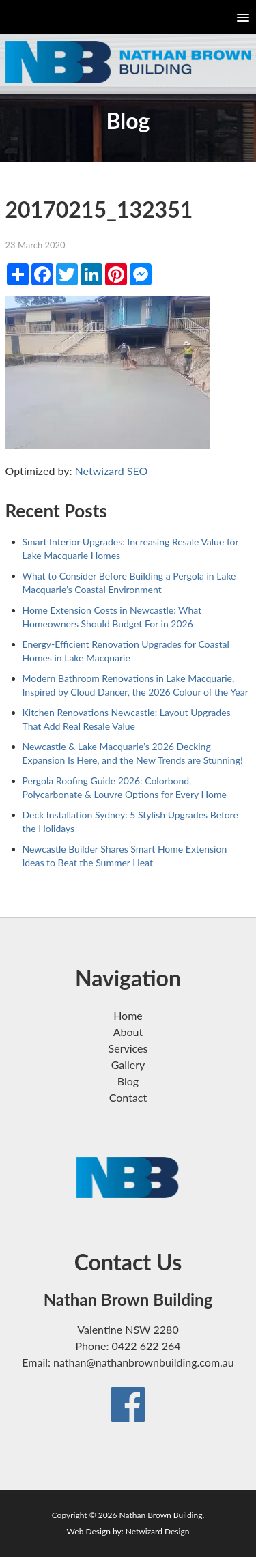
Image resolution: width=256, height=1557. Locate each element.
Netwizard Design (158, 1531)
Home (128, 1015)
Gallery (128, 1064)
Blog (128, 1080)
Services (128, 1048)
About (128, 1031)
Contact (128, 1097)
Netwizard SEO (111, 470)
